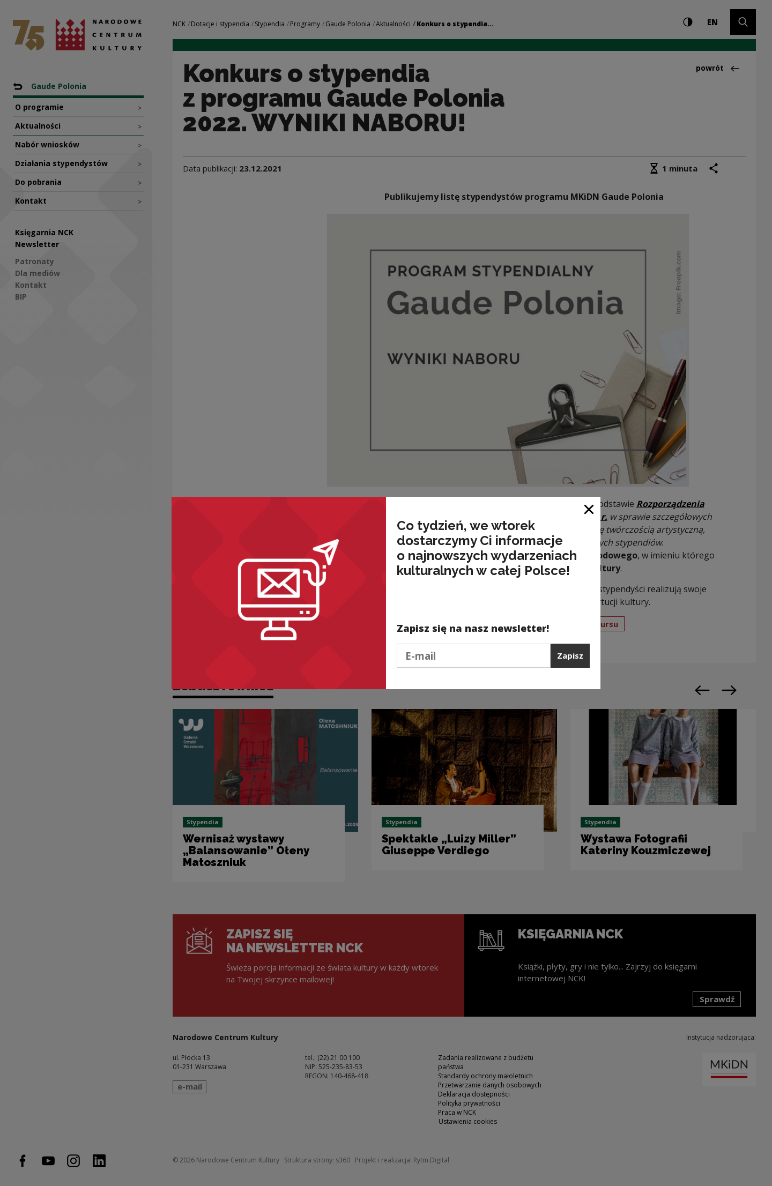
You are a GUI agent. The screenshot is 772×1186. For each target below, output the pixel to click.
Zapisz (570, 655)
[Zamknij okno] (589, 509)
